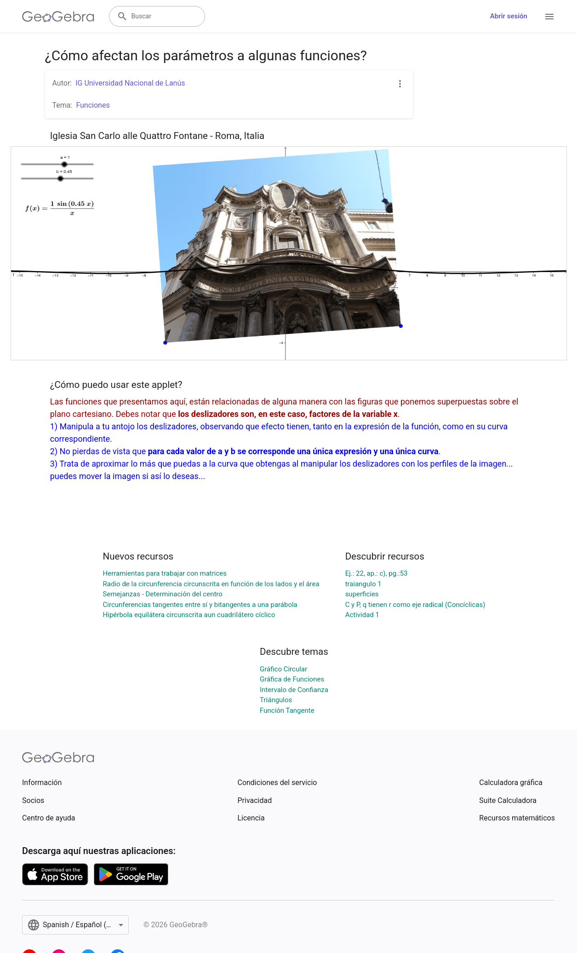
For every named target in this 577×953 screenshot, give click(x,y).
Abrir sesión (508, 16)
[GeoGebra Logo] (58, 16)
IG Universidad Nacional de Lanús (130, 83)
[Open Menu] (549, 16)
